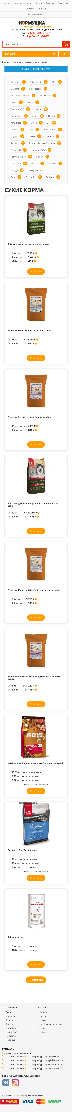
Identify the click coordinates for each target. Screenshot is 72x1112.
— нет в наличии (24, 772)
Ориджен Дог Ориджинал (22, 850)
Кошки (43, 1016)
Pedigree (53, 177)
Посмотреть (36, 271)
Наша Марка (53, 129)
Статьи (28, 3)
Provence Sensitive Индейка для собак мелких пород (34, 677)
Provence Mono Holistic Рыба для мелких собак (34, 590)
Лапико (42, 157)
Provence (18, 82)
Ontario (37, 163)
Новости (17, 3)
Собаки (43, 1012)
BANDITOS (48, 95)
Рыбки (43, 1032)
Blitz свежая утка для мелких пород (28, 244)
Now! (33, 129)
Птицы (43, 1028)
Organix (17, 136)
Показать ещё (36, 979)
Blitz (57, 82)
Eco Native (33, 177)
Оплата (38, 3)
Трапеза (52, 136)
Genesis (17, 129)
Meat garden (38, 89)
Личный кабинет (35, 14)
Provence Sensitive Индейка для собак (29, 417)
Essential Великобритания (45, 143)
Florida (54, 116)
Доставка (50, 3)
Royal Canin (19, 116)
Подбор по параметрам (36, 68)
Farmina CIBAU (41, 150)
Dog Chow (19, 163)
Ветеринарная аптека (51, 1024)
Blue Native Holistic (23, 95)
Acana (38, 116)
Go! (51, 123)
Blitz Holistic (39, 82)
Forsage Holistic (35, 170)
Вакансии (42, 9)
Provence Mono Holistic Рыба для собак (29, 330)
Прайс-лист (63, 3)
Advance (18, 143)
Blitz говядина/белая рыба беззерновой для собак (33, 504)
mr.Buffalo (19, 123)
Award (17, 102)
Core (16, 177)
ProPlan (41, 109)
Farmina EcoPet (21, 157)
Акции (7, 3)
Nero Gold (19, 150)
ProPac (34, 136)
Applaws (55, 163)
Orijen (37, 123)
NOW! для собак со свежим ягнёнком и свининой (36, 763)
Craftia (33, 102)
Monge (17, 170)
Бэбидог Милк (16, 937)
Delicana (18, 89)
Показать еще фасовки (36, 784)
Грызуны (44, 1020)
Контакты (30, 9)
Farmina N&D (20, 109)
